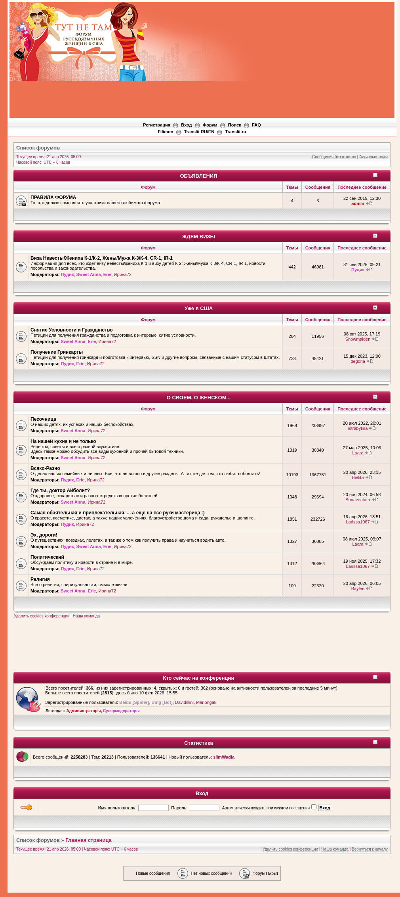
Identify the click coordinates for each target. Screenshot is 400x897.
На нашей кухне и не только (63, 441)
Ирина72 (123, 274)
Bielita (358, 477)
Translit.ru (235, 131)
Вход (186, 125)
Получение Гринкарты (56, 352)
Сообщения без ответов (334, 157)
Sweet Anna (88, 274)
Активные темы (373, 157)
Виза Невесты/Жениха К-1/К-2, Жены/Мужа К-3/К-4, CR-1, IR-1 (101, 258)
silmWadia (223, 757)
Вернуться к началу (370, 849)
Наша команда (86, 616)
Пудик (67, 274)
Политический (47, 557)
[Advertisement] (282, 61)
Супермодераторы (121, 711)
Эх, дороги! (43, 535)
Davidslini (184, 702)
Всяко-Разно (45, 468)
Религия (40, 579)
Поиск (234, 125)
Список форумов (38, 148)
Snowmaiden (358, 339)
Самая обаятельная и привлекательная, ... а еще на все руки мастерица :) (117, 513)
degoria (357, 361)
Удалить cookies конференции (42, 616)
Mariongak (206, 702)
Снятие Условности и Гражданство (71, 330)
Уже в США (199, 308)
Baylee (358, 588)
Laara (357, 452)
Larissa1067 (358, 521)
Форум (210, 125)
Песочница (43, 419)
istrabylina (358, 428)
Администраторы (83, 711)
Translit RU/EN (199, 131)
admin (357, 203)
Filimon (165, 131)
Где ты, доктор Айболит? (60, 490)
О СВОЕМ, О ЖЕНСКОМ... (199, 398)
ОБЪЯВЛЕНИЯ (198, 176)
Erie (107, 274)
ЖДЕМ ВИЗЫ (198, 237)
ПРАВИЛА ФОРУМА (53, 197)
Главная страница (88, 840)
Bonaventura (357, 499)
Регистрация (156, 125)
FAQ (256, 125)
